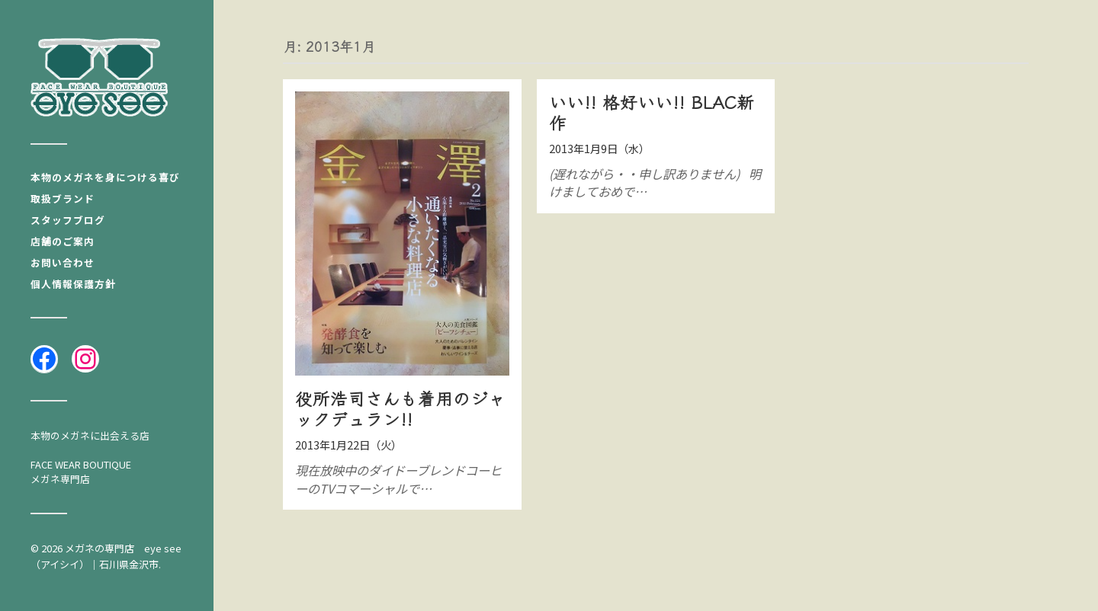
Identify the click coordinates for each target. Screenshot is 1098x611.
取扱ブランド (62, 198)
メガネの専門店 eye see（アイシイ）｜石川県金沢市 (105, 556)
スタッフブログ (67, 220)
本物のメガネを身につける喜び (105, 177)
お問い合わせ (62, 262)
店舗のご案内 (62, 241)
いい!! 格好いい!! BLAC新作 (651, 111)
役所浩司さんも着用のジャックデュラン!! (400, 407)
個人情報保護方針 (73, 284)
